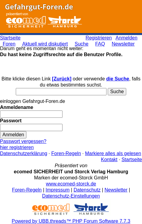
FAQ (100, 43)
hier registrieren (17, 147)
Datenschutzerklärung (23, 153)
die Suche (117, 78)
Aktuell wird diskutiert (45, 43)
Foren (9, 43)
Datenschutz (86, 189)
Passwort (11, 120)
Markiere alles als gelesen (113, 153)
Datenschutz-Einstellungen (71, 196)
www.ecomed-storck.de (71, 183)
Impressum (57, 189)
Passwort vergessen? (23, 141)
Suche (81, 43)
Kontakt (109, 159)
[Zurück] (61, 78)
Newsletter (123, 43)
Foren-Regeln (66, 153)
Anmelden (126, 37)
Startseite (10, 37)
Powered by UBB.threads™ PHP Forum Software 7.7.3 (71, 221)
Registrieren (99, 37)
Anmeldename (16, 107)
